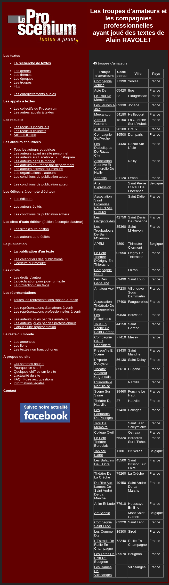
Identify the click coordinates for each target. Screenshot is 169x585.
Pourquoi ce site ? (27, 368)
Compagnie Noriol (103, 272)
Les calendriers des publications (38, 259)
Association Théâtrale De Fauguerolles (104, 305)
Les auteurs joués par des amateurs (41, 319)
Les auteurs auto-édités (32, 237)
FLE (17, 86)
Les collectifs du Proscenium (35, 108)
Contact (9, 391)
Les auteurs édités (28, 206)
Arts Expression (102, 185)
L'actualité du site (27, 375)
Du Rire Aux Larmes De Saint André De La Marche (103, 490)
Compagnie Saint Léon (103, 524)
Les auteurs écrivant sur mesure (38, 169)
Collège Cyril (104, 432)
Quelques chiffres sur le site (35, 371)
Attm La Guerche (100, 122)
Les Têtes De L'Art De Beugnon (104, 558)
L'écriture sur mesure (30, 263)
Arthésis (100, 178)
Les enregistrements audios (35, 94)
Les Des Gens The (101, 281)
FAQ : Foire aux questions (33, 379)
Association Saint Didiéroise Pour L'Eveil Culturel (103, 204)
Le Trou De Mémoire (102, 98)
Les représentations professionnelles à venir (47, 311)
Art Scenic (102, 513)
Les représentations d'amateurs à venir (43, 308)
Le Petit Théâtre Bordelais (101, 442)
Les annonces (24, 342)
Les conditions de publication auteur (41, 176)
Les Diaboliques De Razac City (103, 149)
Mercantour (102, 114)
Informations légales (29, 383)
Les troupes (23, 82)
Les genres (22, 71)
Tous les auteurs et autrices (34, 149)
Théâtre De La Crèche (102, 475)
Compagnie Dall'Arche (103, 136)
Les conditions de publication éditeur (41, 214)
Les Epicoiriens (102, 317)
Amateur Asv (104, 288)
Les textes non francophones (36, 349)
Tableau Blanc (100, 453)
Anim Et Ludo (104, 504)
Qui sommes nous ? (29, 364)
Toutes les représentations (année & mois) (46, 300)
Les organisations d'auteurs (35, 173)
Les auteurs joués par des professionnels (45, 323)
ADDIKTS (101, 129)
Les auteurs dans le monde (34, 161)
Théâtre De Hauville (102, 403)
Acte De (100, 90)
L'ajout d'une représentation (35, 327)
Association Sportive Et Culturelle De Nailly (104, 166)
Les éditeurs (23, 199)
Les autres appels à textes (34, 112)
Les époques (23, 78)
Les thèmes (22, 75)
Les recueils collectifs (30, 131)
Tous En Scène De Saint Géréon (104, 328)
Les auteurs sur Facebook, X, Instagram (44, 157)
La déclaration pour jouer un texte (39, 281)
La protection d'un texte (31, 285)
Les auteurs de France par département (44, 165)
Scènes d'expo (25, 135)
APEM (99, 244)
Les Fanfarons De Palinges (103, 414)
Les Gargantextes (104, 219)
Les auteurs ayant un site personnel (41, 153)
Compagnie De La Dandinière (103, 341)
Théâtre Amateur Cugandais (102, 373)
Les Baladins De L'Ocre (104, 462)
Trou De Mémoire (101, 425)
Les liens (20, 345)
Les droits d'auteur (28, 277)
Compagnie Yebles (103, 83)
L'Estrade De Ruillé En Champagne (104, 544)
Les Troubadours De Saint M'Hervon (104, 232)
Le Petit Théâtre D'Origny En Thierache (103, 258)
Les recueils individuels (31, 127)
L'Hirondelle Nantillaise (103, 384)
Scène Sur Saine (102, 393)
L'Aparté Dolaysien (101, 361)
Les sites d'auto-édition (31, 229)
